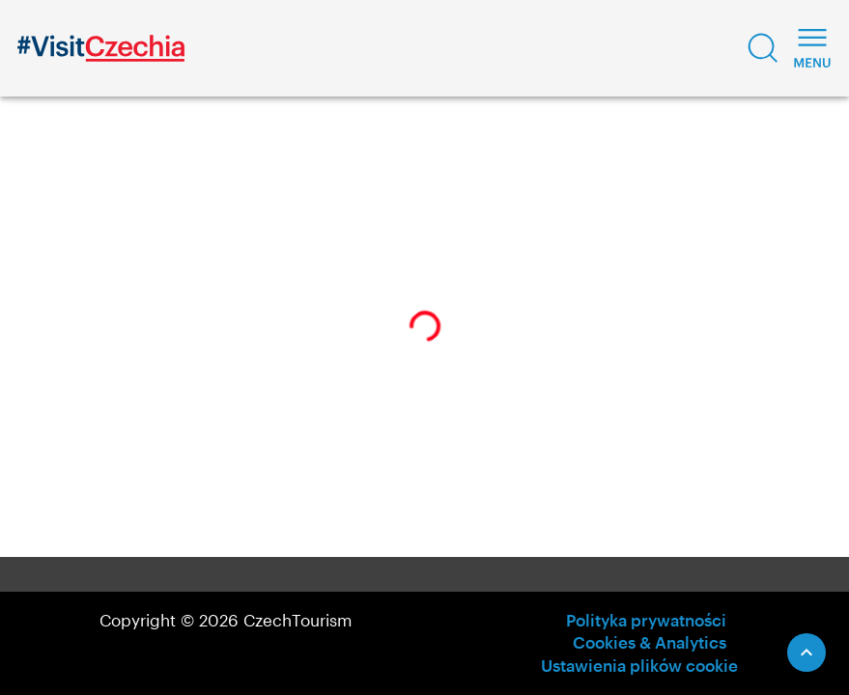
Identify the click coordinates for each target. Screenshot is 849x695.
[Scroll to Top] (806, 652)
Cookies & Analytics (649, 642)
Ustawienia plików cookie (639, 665)
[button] (763, 48)
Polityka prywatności (646, 619)
